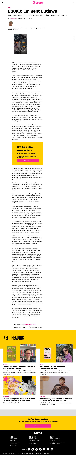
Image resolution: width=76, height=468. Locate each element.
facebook (29, 449)
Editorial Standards (15, 442)
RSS (52, 449)
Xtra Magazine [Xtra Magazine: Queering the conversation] (38, 2)
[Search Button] (73, 2)
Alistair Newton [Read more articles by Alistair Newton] (13, 18)
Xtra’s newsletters (55, 438)
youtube (36, 449)
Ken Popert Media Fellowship (57, 442)
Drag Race (6, 396)
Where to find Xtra (55, 440)
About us (12, 437)
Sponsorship (32, 443)
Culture (26, 324)
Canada (30, 324)
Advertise (31, 442)
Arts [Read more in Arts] (9, 7)
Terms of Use (13, 445)
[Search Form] (73, 3)
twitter (32, 449)
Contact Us (32, 437)
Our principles (13, 438)
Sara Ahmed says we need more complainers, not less (52, 367)
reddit (48, 449)
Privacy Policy (13, 443)
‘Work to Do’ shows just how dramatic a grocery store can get (19, 367)
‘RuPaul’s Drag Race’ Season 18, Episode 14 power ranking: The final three (19, 399)
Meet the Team (33, 438)
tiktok (44, 449)
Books (5, 364)
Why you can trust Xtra (35, 327)
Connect (52, 437)
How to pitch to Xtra (34, 440)
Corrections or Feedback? (20, 327)
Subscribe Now (28, 160)
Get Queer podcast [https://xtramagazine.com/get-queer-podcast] (55, 443)
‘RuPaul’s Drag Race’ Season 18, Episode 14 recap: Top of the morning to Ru (56, 399)
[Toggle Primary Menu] (2, 3)
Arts (34, 324)
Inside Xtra (13, 440)
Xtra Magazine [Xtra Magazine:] (38, 432)
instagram (40, 449)
